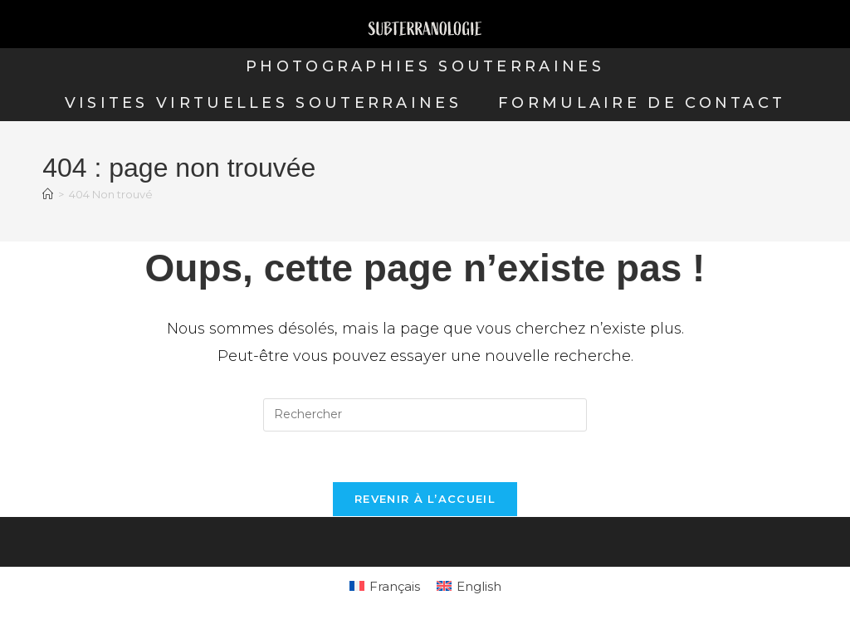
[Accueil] (47, 194)
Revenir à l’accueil (425, 498)
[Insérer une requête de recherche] (425, 415)
